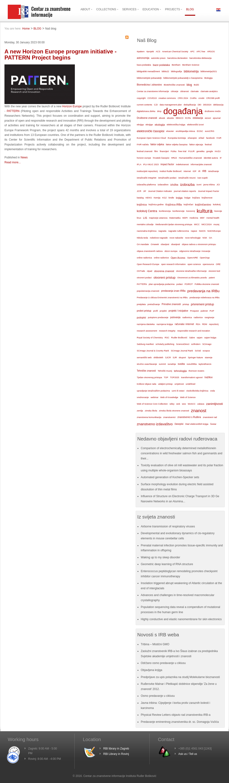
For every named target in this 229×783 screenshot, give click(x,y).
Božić (196, 85)
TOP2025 (174, 377)
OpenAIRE (192, 257)
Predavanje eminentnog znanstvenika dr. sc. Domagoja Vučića (180, 721)
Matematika (175, 218)
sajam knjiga (210, 337)
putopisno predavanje (158, 317)
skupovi (182, 357)
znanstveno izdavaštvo (155, 424)
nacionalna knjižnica (146, 231)
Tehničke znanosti (146, 370)
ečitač (201, 138)
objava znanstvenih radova (150, 251)
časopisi (179, 424)
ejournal (216, 118)
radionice (198, 317)
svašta (181, 364)
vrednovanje (143, 397)
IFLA (139, 164)
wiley (172, 404)
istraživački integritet (146, 178)
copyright (141, 98)
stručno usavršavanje (147, 364)
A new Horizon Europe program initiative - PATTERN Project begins (60, 54)
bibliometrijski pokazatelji (149, 78)
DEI (199, 105)
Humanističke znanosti (190, 158)
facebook (210, 138)
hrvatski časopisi (161, 158)
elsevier (170, 131)
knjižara (196, 198)
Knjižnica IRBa (173, 204)
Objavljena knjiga (151, 670)
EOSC (200, 131)
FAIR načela (143, 144)
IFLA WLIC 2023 (151, 164)
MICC (197, 224)
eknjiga (140, 124)
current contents (144, 105)
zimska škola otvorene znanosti (174, 411)
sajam (199, 337)
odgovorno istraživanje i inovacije (194, 251)
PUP (212, 311)
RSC (167, 337)
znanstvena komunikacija (149, 417)
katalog (140, 198)
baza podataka (144, 65)
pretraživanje (154, 304)
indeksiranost (182, 164)
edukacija (198, 118)
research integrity (167, 331)
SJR (175, 357)
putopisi (141, 317)
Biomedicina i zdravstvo (149, 84)
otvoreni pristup (164, 277)
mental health (212, 218)
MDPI (185, 218)
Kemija (157, 198)
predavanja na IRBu (203, 291)
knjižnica (142, 204)
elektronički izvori (195, 124)
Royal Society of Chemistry (150, 337)
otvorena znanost (164, 271)
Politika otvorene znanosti (207, 284)
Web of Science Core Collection (152, 404)
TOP (166, 377)
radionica (187, 317)
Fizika (173, 151)
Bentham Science (190, 65)
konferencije (178, 211)
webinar (154, 397)
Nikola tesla (142, 238)
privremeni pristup (202, 304)
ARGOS (211, 51)
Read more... (12, 162)
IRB (204, 171)
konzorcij (190, 211)
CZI (156, 104)
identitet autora (211, 158)
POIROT (189, 284)
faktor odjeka (157, 144)
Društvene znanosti (147, 118)
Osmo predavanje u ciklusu (158, 695)
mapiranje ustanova (158, 218)
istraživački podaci (167, 177)
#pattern (141, 51)
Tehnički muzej (165, 371)
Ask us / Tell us (187, 754)
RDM (204, 324)
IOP (194, 171)
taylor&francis (204, 364)
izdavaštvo (163, 184)
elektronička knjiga (176, 124)
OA (210, 238)
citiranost (184, 91)
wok (178, 404)
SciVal (198, 351)
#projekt (150, 51)
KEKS (148, 197)
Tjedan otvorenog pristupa (149, 377)
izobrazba (187, 184)
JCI (218, 184)
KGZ (164, 198)
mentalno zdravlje (145, 224)
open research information (173, 264)
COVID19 (151, 98)
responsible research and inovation (193, 331)
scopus (206, 350)
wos (184, 404)
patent (212, 277)
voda (212, 391)
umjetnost (179, 384)
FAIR (219, 138)
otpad (149, 271)
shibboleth (158, 357)
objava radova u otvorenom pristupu (199, 244)
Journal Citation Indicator (160, 191)
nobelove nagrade (159, 237)
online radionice (161, 258)
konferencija (165, 211)
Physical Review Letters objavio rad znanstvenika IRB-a (175, 714)
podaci (179, 284)
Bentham (176, 65)
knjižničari (188, 204)
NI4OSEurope (214, 231)
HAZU (218, 151)
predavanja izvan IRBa (173, 291)
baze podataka (161, 64)
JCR (139, 191)
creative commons (167, 98)
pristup (186, 304)
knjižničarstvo (203, 204)
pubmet (204, 311)
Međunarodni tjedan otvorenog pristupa (173, 224)
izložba (174, 184)
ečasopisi (192, 138)
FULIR (191, 151)
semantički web (144, 357)
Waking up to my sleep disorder (160, 557)
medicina (194, 218)
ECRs (188, 118)
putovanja (175, 317)
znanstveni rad (210, 417)
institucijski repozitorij (147, 171)
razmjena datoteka (146, 324)
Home (26, 28)
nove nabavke (176, 238)
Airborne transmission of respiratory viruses (168, 526)
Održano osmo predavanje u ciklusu (163, 663)
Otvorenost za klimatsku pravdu (192, 277)
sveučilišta (192, 364)
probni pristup (144, 310)
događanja (183, 111)
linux (139, 218)
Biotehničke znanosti (174, 84)
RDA (198, 324)
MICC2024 (207, 224)
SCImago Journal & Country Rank (153, 351)
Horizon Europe (72, 106)
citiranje (174, 91)
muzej (216, 224)
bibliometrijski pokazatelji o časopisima (183, 78)
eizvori (208, 118)
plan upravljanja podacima (162, 284)
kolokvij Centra (147, 211)
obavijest (165, 244)
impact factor (167, 164)
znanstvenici (169, 417)
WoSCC (191, 404)
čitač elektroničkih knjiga (196, 424)
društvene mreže (213, 111)
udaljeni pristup (165, 384)
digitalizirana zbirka (146, 111)
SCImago (206, 344)
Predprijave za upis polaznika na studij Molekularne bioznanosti (180, 677)
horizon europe (144, 158)
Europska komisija (177, 138)
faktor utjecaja (196, 144)
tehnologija (180, 370)
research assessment (147, 331)
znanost (198, 410)
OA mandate (143, 244)
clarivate (194, 91)
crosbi (201, 98)
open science (194, 264)
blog (189, 84)
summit (162, 364)
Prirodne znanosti (171, 304)
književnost (207, 198)
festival (208, 144)
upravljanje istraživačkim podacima (153, 391)
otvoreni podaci (144, 277)
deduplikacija (190, 105)
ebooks (170, 118)
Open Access (178, 257)
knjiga (179, 197)
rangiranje (209, 317)
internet (187, 171)
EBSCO (179, 118)
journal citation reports (185, 191)
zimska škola (151, 411)
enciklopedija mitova (185, 131)
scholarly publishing (165, 344)
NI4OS (202, 231)
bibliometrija (191, 71)
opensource (208, 264)
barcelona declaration (177, 58)
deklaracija (218, 105)
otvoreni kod (214, 271)
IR (199, 171)
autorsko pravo (158, 58)
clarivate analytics (209, 91)
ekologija (160, 124)
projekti (163, 311)
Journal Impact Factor (208, 191)
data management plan (171, 105)
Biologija (208, 78)
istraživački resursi (187, 178)
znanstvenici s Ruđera (189, 417)
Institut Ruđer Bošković (171, 171)
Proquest (194, 311)
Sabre (192, 337)
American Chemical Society (175, 51)
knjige (187, 197)
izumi (198, 184)
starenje (208, 357)
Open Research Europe (148, 264)
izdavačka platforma (146, 184)
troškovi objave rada (146, 384)
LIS (145, 217)
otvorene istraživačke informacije (191, 271)
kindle (171, 198)
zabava (200, 404)
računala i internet (184, 324)
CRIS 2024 (183, 98)
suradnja (172, 364)
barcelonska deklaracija (200, 58)
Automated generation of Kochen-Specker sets (170, 477)
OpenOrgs (205, 258)
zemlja (140, 411)
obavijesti (175, 244)
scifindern (196, 344)
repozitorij (214, 324)
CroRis (193, 98)
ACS (158, 51)
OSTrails (141, 271)
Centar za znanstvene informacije (153, 91)
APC (192, 51)
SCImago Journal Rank (182, 351)
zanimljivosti (214, 404)
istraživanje (213, 171)
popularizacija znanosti (148, 291)
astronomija (143, 58)
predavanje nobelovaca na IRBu (205, 297)
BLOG (37, 28)
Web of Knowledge (169, 397)
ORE (218, 264)
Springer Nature (195, 357)
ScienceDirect (182, 344)
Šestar (213, 424)
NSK (204, 237)
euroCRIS (209, 131)
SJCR (168, 357)
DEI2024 (207, 105)
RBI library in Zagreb (116, 748)
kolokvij (217, 204)
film (156, 151)
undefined (190, 384)
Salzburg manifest (145, 344)
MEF (202, 218)
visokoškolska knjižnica (197, 391)
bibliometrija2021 (209, 71)
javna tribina (209, 184)
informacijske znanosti (201, 164)
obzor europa (170, 251)
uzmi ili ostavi (178, 391)
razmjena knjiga (164, 324)
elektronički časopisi (150, 131)
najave (194, 231)
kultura (204, 211)
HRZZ (174, 158)
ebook (162, 118)
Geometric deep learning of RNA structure (167, 564)
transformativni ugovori (192, 377)
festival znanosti (144, 151)
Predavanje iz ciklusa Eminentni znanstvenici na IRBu (162, 297)
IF (221, 158)
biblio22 (165, 71)
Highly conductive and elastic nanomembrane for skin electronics (181, 619)
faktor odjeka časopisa (176, 144)
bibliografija (176, 71)
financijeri (164, 151)
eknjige (149, 124)
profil (155, 311)
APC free (200, 51)
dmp (159, 111)
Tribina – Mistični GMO (155, 644)
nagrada (162, 231)
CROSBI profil (213, 98)
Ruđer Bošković (179, 337)
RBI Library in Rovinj (116, 754)
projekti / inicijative (178, 310)
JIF (144, 191)
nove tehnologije (193, 238)
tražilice (209, 377)
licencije (218, 211)
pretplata (141, 304)
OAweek (155, 244)
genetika (200, 151)
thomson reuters (196, 371)
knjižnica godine (156, 204)
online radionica (144, 258)
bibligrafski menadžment (148, 71)
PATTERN (13, 111)
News (24, 157)
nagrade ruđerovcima (178, 231)
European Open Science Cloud (151, 138)
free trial (182, 151)
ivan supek (203, 178)
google (209, 151)
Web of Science (187, 397)
